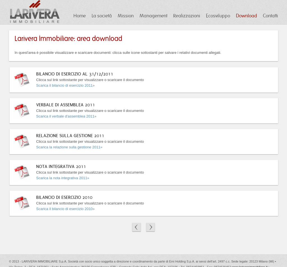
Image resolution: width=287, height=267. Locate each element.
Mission (126, 15)
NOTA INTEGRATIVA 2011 (61, 166)
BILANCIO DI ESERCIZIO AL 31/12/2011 (74, 74)
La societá (102, 15)
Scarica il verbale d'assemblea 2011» (66, 116)
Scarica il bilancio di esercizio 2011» (65, 85)
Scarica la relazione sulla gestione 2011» (69, 147)
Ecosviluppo (218, 15)
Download (246, 15)
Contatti (270, 15)
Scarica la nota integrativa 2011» (62, 178)
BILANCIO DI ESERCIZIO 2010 (64, 197)
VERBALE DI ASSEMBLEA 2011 (65, 104)
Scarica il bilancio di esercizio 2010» (65, 209)
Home (79, 15)
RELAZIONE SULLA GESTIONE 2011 (70, 135)
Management (153, 15)
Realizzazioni (186, 15)
